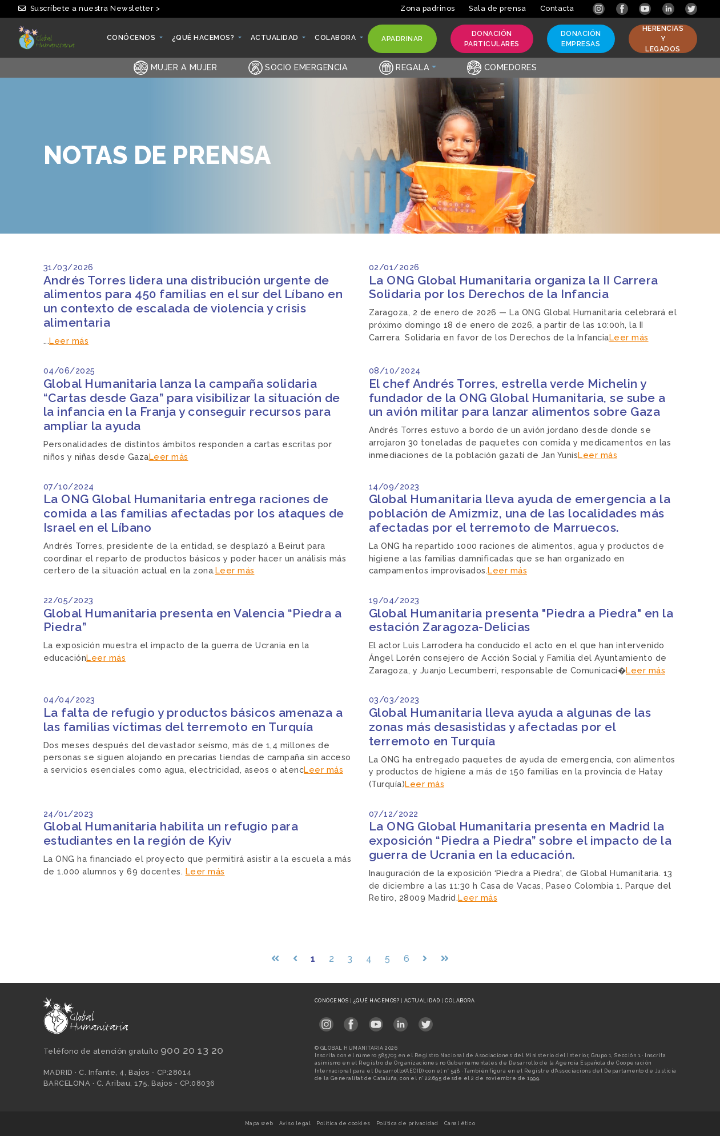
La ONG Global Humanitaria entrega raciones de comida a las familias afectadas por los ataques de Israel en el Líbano (193, 513)
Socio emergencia (298, 67)
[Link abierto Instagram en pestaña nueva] (600, 8)
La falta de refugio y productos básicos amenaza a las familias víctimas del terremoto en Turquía (193, 719)
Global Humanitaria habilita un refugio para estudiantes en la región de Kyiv (171, 833)
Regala (404, 67)
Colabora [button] (336, 40)
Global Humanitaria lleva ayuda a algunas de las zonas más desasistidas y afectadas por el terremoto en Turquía (510, 726)
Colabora (459, 1000)
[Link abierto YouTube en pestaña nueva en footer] (376, 1021)
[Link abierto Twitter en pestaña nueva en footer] (426, 1021)
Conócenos (332, 1000)
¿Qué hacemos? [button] (203, 40)
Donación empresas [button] (580, 39)
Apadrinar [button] (402, 41)
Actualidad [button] (275, 40)
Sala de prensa (497, 8)
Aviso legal (295, 1123)
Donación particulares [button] (492, 39)
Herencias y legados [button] (663, 39)
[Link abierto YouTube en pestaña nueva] (646, 8)
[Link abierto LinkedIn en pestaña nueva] (669, 8)
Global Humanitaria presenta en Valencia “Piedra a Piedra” (192, 620)
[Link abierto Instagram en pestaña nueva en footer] (326, 1021)
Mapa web (259, 1123)
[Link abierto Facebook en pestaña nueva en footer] (351, 1021)
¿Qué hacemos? (377, 1000)
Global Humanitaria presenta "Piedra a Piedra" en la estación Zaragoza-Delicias (521, 620)
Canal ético (460, 1123)
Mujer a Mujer (175, 67)
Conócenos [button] (132, 40)
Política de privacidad (407, 1123)
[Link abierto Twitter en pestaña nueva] (691, 8)
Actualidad (423, 1000)
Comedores (502, 67)
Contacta (557, 8)
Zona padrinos (427, 8)
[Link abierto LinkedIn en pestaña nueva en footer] (400, 1021)
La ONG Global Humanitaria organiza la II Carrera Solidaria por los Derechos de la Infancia (513, 287)
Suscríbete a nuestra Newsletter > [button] (89, 8)
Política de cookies (343, 1123)
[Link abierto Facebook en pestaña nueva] (623, 8)
